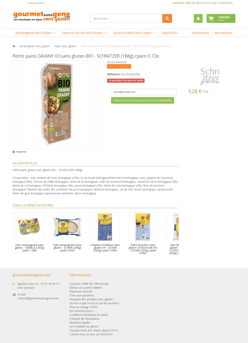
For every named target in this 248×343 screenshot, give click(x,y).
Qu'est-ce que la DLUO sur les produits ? (94, 303)
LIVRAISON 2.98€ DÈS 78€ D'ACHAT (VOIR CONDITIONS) (202, 3)
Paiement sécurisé (80, 291)
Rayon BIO (169, 33)
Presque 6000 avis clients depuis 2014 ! (93, 330)
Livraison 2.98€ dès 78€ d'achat (89, 284)
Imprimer (21, 151)
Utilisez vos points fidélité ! (85, 287)
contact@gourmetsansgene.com (38, 298)
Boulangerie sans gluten (34, 33)
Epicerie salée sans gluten (132, 33)
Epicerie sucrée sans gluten (82, 33)
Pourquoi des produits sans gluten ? (91, 299)
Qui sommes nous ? (81, 311)
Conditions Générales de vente (88, 315)
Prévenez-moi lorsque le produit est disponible (143, 100)
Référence (113, 74)
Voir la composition (119, 66)
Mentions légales (80, 322)
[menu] (198, 18)
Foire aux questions (81, 295)
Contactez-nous (35, 3)
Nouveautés (223, 33)
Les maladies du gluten (83, 326)
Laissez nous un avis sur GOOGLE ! (91, 334)
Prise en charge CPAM (83, 307)
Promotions (200, 33)
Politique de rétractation (84, 318)
